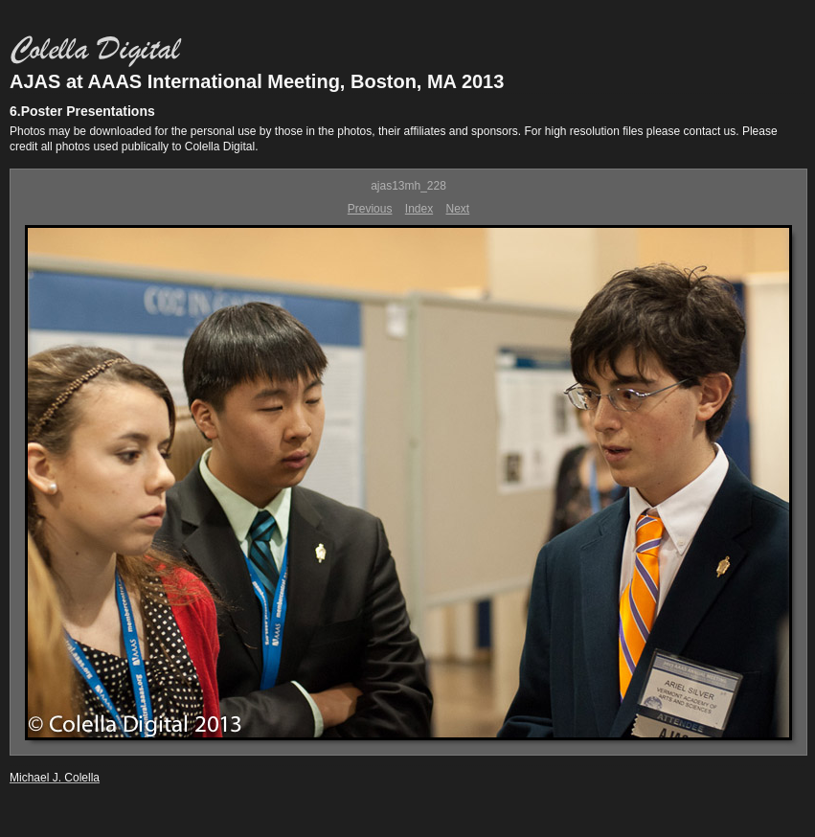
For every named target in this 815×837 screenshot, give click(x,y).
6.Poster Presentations (82, 111)
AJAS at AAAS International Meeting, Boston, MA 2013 (257, 81)
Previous (370, 208)
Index (419, 208)
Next (458, 208)
